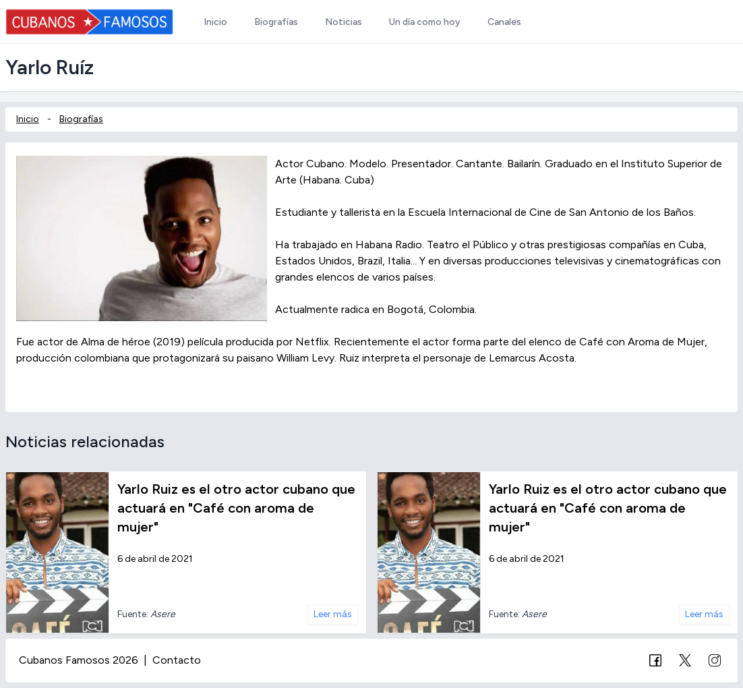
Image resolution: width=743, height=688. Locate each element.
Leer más (333, 614)
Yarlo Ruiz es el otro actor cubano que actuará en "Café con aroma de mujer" (236, 508)
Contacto (176, 660)
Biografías (81, 119)
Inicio (27, 119)
